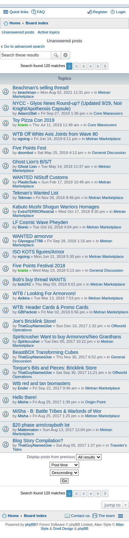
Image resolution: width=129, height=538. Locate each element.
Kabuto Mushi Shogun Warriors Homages (56, 206)
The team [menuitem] (106, 516)
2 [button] (76, 66)
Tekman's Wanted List (35, 193)
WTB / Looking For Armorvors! (44, 293)
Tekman (24, 198)
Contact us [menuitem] (80, 516)
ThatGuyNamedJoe (35, 326)
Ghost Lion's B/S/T (32, 161)
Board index (36, 23)
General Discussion (109, 153)
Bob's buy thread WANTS (39, 279)
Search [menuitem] (123, 23)
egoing (24, 139)
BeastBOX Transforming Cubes (45, 352)
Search (56, 55)
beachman (27, 92)
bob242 (24, 284)
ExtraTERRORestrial (36, 211)
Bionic (23, 227)
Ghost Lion (27, 166)
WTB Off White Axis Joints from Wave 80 (55, 134)
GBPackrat (27, 312)
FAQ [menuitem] (41, 12)
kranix (23, 125)
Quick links (19, 12)
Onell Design (63, 528)
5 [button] (98, 66)
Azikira (24, 298)
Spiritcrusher (29, 341)
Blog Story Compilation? (38, 440)
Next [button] (105, 66)
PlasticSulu (27, 182)
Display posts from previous (64, 457)
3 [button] (83, 66)
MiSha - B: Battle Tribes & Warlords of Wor (57, 411)
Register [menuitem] (100, 12)
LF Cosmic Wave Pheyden (40, 222)
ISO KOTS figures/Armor (38, 251)
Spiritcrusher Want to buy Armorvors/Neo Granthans (67, 336)
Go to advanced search (24, 46)
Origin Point (95, 402)
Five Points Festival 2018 (39, 265)
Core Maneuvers (108, 113)
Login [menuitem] (121, 12)
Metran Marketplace (103, 139)
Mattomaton (28, 430)
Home (15, 23)
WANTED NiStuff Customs (40, 177)
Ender (23, 388)
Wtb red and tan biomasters (41, 383)
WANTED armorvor (33, 236)
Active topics (49, 32)
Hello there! (25, 397)
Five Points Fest (29, 148)
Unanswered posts (18, 32)
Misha (23, 402)
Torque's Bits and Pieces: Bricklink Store (55, 368)
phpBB (30, 524)
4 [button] (91, 66)
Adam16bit (27, 113)
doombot (25, 153)
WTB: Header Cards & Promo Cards (50, 307)
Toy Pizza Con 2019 (33, 120)
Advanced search (65, 55)
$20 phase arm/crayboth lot (41, 425)
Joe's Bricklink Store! (34, 321)
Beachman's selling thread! (41, 87)
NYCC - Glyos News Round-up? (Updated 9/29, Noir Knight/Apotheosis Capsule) (67, 105)
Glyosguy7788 (30, 241)
